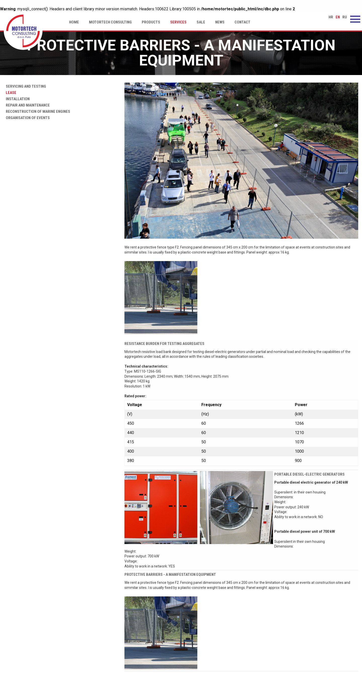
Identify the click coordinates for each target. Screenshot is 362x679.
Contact (242, 22)
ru (344, 17)
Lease (10, 92)
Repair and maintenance (27, 105)
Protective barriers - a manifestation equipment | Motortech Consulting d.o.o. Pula (23, 31)
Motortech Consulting (110, 22)
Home (74, 22)
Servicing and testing (25, 86)
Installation (17, 99)
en (338, 17)
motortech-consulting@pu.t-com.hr (303, 648)
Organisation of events (27, 118)
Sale (201, 22)
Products (151, 22)
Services (178, 22)
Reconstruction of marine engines (37, 111)
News (219, 22)
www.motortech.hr (290, 642)
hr (331, 17)
